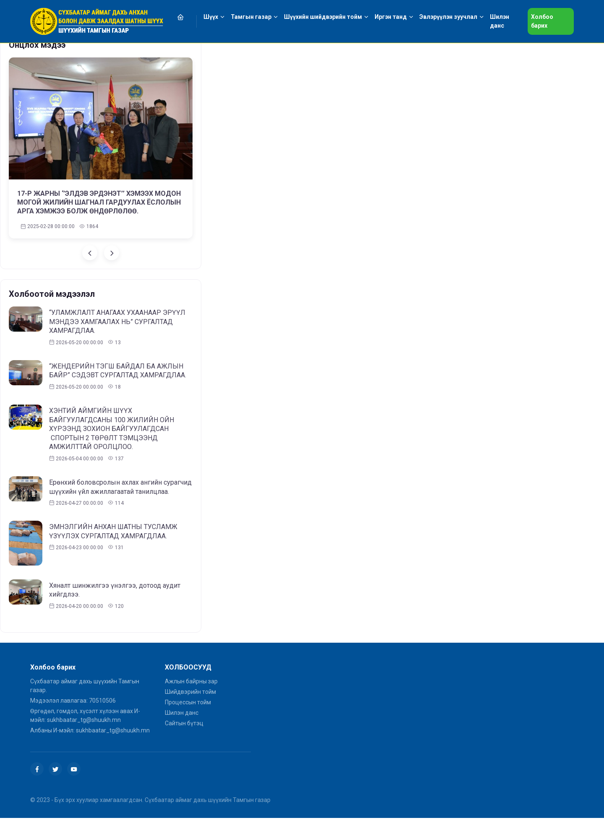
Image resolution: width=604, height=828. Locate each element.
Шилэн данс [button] (499, 21)
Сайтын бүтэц (184, 723)
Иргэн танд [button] (391, 16)
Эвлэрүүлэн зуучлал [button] (448, 16)
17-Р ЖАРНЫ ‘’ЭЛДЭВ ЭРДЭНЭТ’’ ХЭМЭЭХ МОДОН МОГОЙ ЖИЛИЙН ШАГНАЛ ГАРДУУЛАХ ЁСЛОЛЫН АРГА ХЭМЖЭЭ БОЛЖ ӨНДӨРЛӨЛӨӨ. (99, 202)
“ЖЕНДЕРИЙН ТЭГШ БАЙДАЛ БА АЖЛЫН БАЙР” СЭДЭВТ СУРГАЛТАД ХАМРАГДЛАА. (117, 370)
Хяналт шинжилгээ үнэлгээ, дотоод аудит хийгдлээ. (114, 590)
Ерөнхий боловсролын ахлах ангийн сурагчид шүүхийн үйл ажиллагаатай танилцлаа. (120, 487)
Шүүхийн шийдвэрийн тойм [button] (323, 16)
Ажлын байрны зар (191, 681)
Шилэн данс (181, 712)
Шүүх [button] (210, 16)
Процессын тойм (188, 702)
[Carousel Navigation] (101, 252)
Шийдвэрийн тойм (190, 691)
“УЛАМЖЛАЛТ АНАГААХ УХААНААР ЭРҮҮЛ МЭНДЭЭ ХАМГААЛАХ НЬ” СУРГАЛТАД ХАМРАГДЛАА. (117, 322)
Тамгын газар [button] (251, 16)
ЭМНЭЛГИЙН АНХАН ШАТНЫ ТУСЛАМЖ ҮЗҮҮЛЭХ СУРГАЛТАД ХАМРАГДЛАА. (113, 531)
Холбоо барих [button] (542, 21)
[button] (185, 17)
